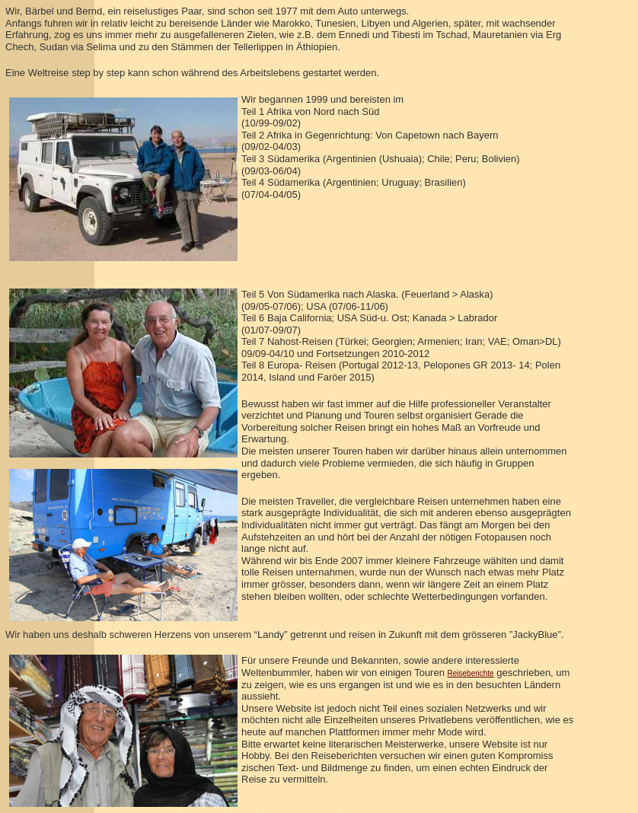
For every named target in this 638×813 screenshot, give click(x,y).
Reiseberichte (471, 673)
